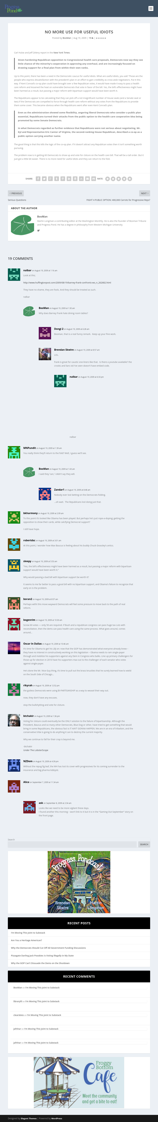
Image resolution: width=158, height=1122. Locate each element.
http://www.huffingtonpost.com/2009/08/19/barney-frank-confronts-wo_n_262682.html (67, 282)
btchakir (28, 716)
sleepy (27, 561)
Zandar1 (59, 489)
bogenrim (29, 620)
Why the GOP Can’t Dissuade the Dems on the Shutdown (40, 963)
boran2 (27, 599)
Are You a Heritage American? (26, 940)
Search (11, 839)
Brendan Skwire (64, 349)
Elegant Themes (29, 1118)
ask (41, 803)
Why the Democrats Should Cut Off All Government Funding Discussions (48, 947)
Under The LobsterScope (35, 750)
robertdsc (29, 540)
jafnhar (17, 1028)
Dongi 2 (58, 329)
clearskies (18, 1015)
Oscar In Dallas (32, 643)
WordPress (56, 1118)
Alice (26, 782)
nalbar (27, 270)
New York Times (62, 52)
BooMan (67, 37)
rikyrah (27, 685)
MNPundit (29, 448)
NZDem (27, 761)
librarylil (17, 1001)
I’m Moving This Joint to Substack (28, 932)
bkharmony (30, 513)
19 (91, 37)
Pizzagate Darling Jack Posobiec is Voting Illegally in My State (42, 955)
